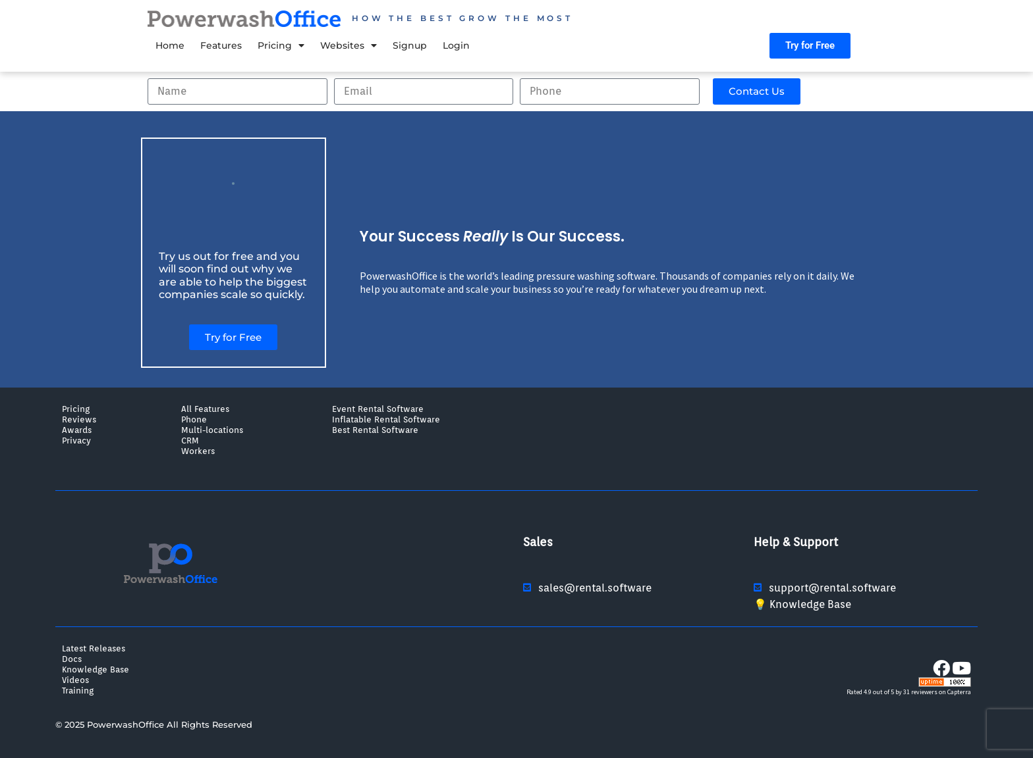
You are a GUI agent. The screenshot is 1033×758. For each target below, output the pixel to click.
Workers (198, 450)
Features (221, 45)
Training (78, 690)
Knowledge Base (95, 669)
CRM (190, 440)
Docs (72, 658)
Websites (348, 45)
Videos (75, 679)
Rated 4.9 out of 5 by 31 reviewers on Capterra (909, 692)
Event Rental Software (378, 408)
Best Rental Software (375, 429)
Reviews (79, 419)
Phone (194, 419)
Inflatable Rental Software (386, 419)
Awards (77, 429)
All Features (205, 408)
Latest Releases (93, 648)
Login (456, 45)
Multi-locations (212, 429)
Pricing (281, 45)
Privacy (76, 440)
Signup (410, 45)
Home (169, 45)
